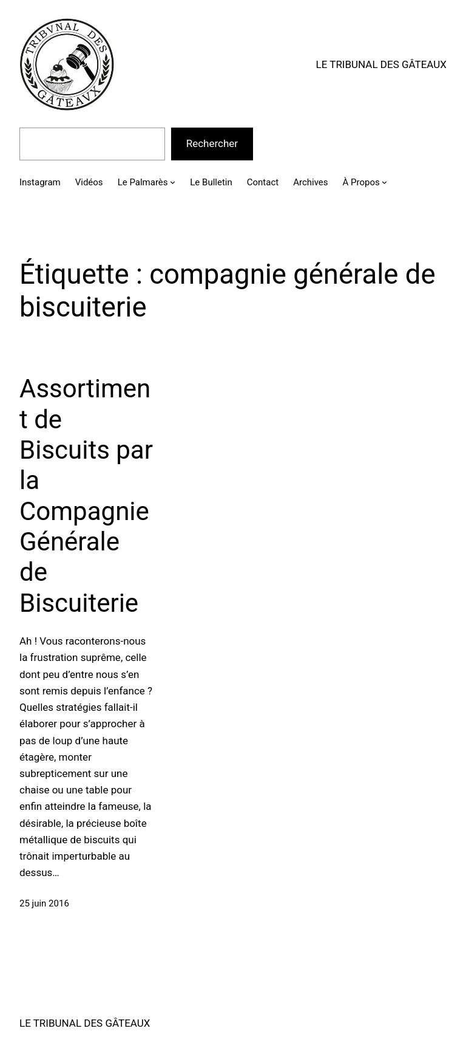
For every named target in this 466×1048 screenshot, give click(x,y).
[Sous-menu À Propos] (384, 182)
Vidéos (89, 182)
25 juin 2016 (44, 903)
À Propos (361, 182)
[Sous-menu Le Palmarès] (172, 182)
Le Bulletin (211, 182)
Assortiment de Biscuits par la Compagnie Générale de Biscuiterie (86, 496)
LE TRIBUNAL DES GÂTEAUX (381, 64)
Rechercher (212, 143)
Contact (263, 182)
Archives (310, 182)
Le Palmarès (143, 182)
